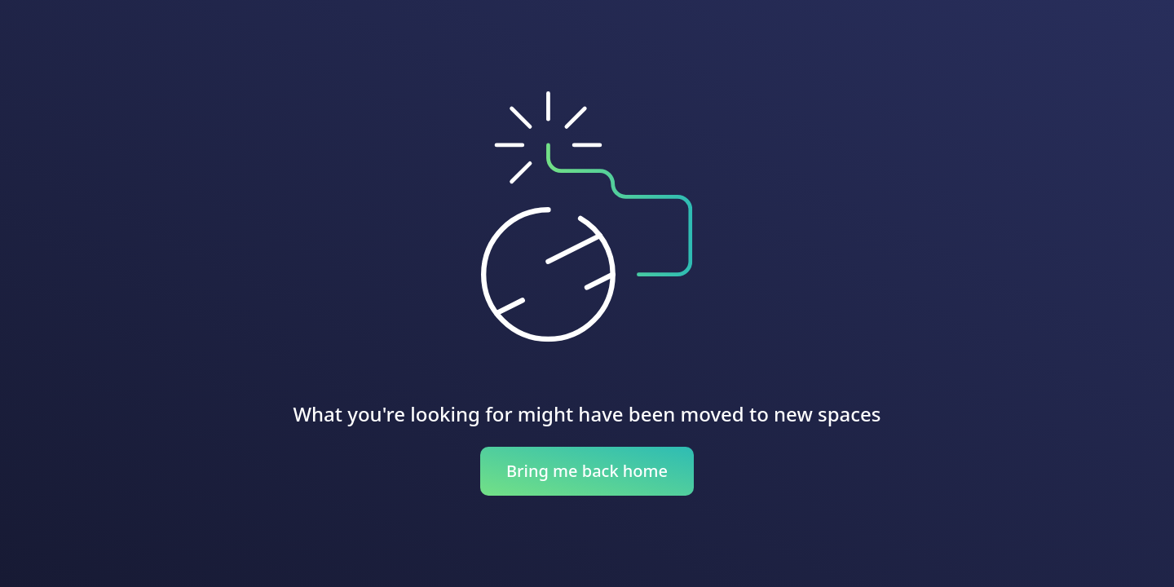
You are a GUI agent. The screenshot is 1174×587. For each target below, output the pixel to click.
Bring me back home (587, 471)
